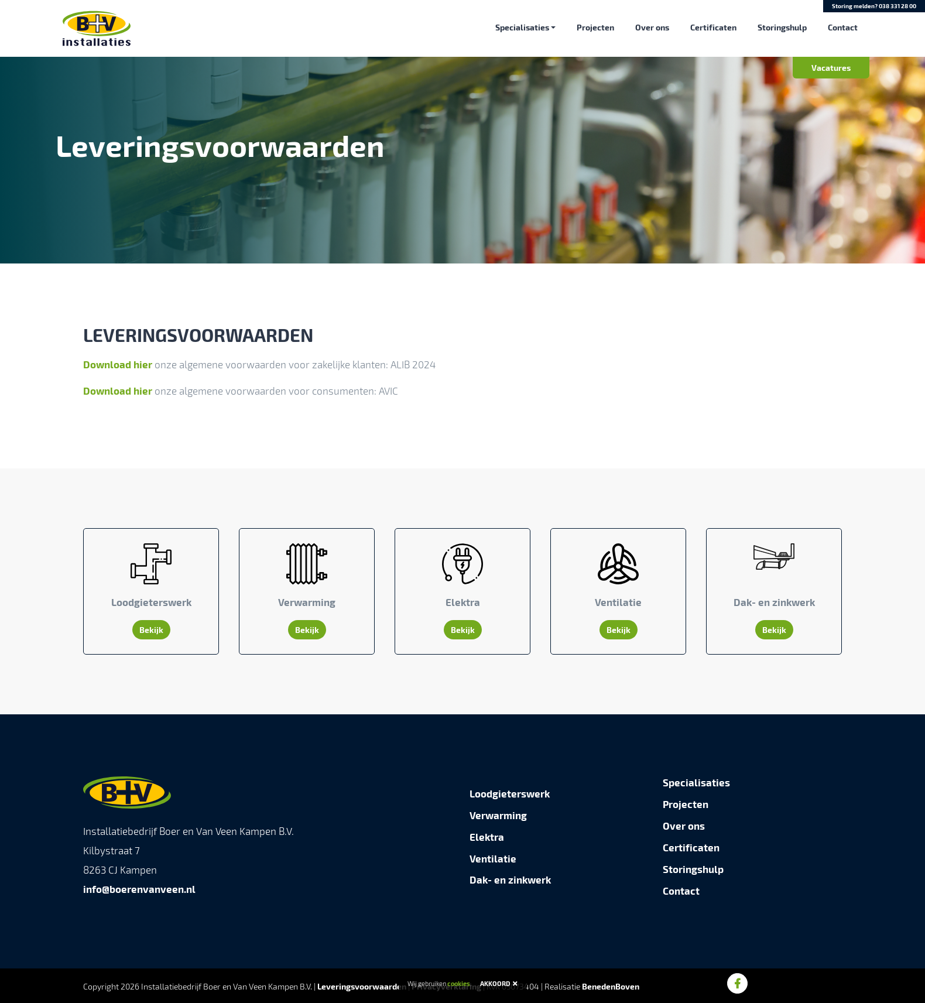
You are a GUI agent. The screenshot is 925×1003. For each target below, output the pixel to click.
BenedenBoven (610, 986)
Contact (843, 27)
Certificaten (713, 27)
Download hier (117, 364)
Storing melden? (874, 5)
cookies (458, 983)
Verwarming (498, 815)
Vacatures (831, 67)
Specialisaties (696, 782)
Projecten (595, 27)
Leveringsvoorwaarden (361, 986)
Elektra (487, 837)
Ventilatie (493, 858)
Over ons (652, 27)
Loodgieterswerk (510, 793)
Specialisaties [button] (522, 27)
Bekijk (151, 630)
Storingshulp (782, 27)
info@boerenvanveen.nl (139, 889)
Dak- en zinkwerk (510, 879)
